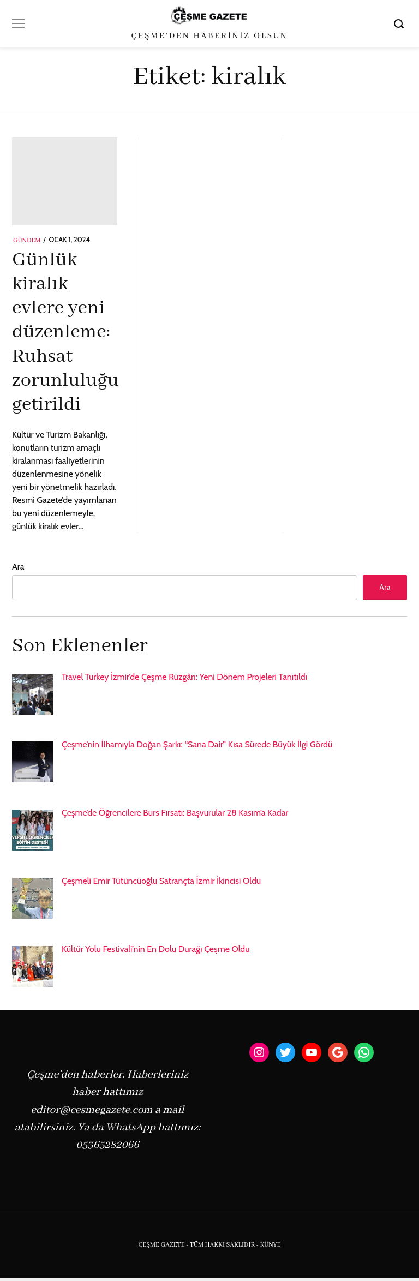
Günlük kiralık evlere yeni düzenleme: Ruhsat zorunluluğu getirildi (65, 332)
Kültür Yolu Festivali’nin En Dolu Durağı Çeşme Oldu (156, 951)
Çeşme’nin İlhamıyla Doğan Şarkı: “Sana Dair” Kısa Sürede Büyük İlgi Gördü (197, 747)
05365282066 (107, 1147)
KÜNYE (270, 1247)
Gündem (27, 241)
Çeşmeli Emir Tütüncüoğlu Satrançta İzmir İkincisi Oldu (161, 883)
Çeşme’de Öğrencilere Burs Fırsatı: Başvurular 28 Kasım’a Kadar (175, 815)
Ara (18, 566)
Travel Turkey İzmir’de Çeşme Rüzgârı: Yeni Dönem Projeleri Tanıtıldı (184, 679)
